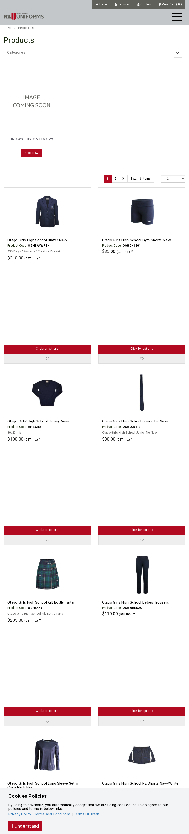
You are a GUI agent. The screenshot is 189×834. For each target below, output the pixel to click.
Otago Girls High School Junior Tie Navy (135, 343)
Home (8, 28)
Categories (16, 52)
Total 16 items (141, 178)
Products (26, 28)
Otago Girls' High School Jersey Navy (38, 343)
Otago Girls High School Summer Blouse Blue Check (44, 759)
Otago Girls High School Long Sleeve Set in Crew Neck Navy (42, 552)
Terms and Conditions (52, 814)
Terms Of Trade (87, 814)
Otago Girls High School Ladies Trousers (135, 447)
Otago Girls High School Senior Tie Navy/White (140, 654)
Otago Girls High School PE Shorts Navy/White (140, 550)
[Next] (123, 179)
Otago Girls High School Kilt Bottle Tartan (41, 447)
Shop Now (31, 153)
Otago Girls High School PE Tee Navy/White (43, 654)
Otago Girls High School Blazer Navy (37, 240)
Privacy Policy (19, 814)
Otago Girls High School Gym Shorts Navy (136, 240)
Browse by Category (31, 139)
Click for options (47, 271)
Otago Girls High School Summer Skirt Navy (138, 757)
